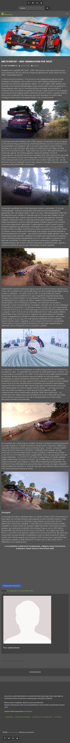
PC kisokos (58, 717)
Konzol (36, 65)
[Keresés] (47, 8)
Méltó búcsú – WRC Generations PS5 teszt (26, 61)
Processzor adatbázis (22, 717)
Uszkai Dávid (25, 65)
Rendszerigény (14, 732)
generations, (14, 591)
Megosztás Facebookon (11, 586)
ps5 (32, 591)
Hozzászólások (35, 672)
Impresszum (9, 717)
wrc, (8, 591)
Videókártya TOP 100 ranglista (42, 717)
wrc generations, (24, 591)
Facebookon (28, 711)
